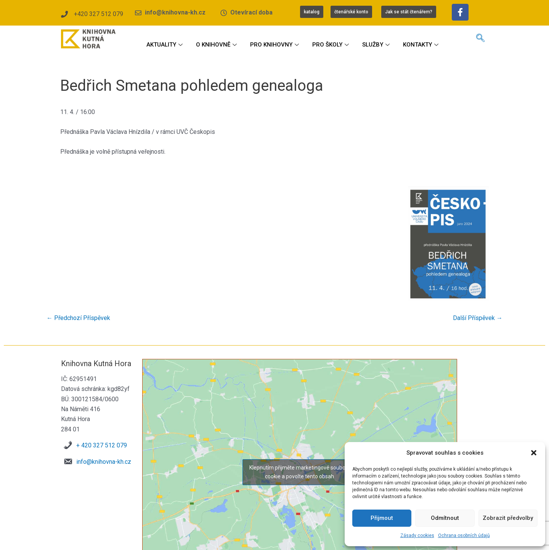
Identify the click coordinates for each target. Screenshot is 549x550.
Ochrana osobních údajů (464, 535)
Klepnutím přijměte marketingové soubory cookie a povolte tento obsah (299, 472)
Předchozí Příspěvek (78, 318)
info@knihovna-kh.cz (103, 461)
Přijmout (382, 518)
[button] (534, 453)
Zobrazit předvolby (508, 518)
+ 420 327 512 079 (101, 445)
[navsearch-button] (480, 39)
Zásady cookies (417, 535)
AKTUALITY (165, 44)
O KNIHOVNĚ (217, 44)
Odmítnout (445, 518)
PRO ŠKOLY (331, 44)
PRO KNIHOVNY (275, 44)
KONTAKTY (421, 44)
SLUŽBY (377, 44)
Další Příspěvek (477, 318)
